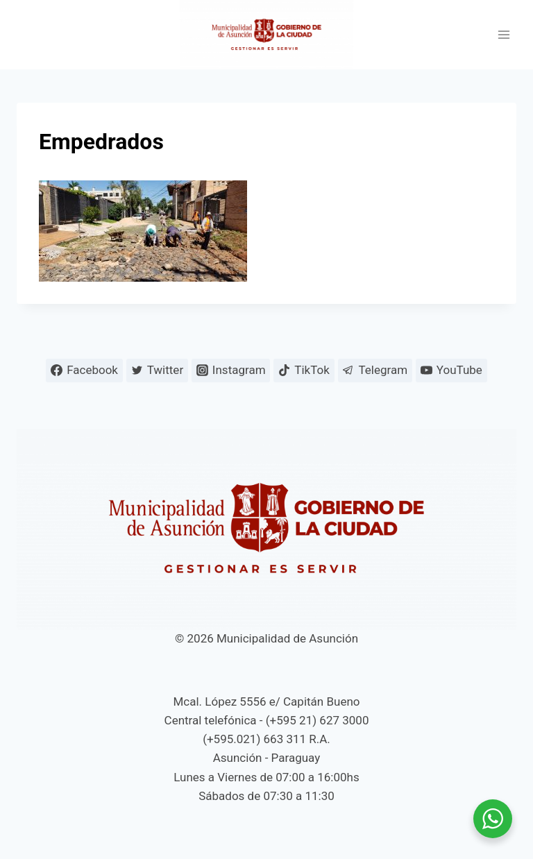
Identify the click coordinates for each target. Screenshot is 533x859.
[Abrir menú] (503, 35)
